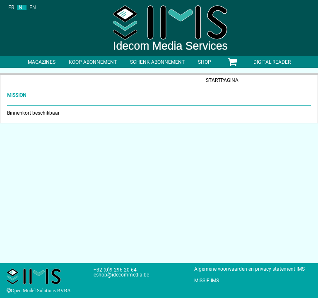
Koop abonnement (93, 62)
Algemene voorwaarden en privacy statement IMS (249, 269)
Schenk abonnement (157, 62)
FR (11, 7)
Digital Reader (272, 62)
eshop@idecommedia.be (121, 275)
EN (32, 7)
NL (22, 7)
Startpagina (222, 80)
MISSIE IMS (206, 281)
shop (204, 62)
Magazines (41, 62)
